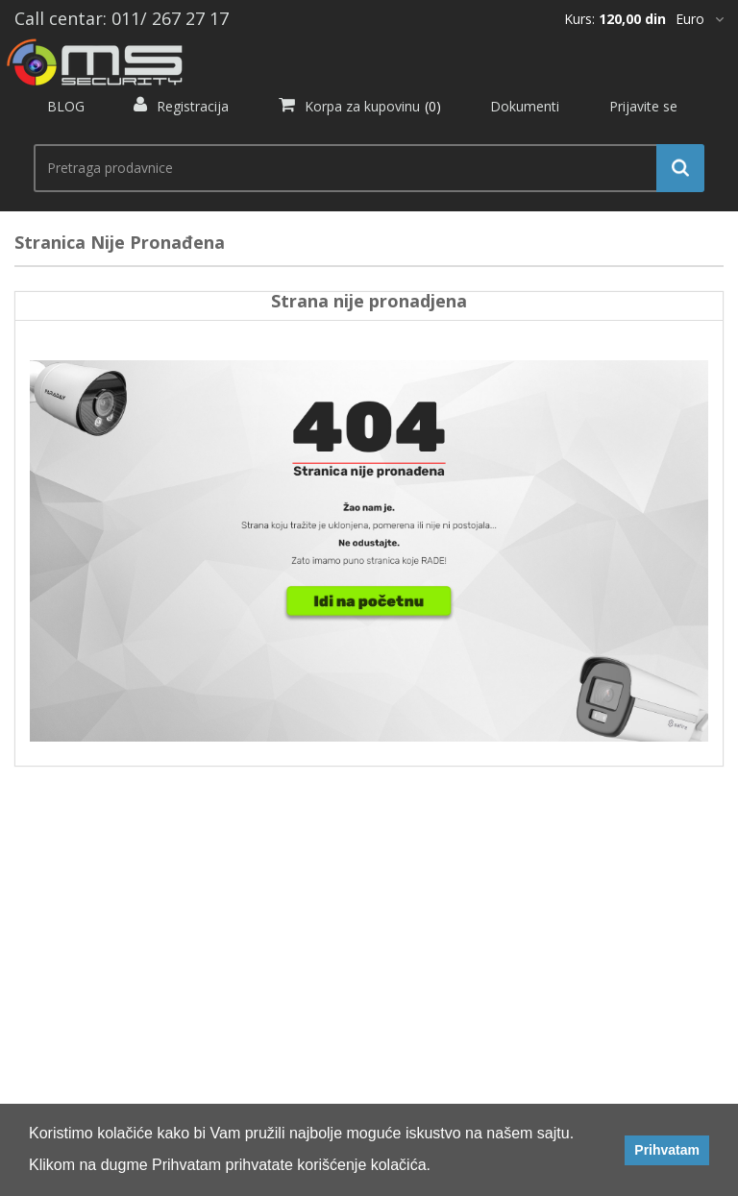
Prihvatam (667, 1150)
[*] (700, 19)
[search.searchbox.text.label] (362, 168)
